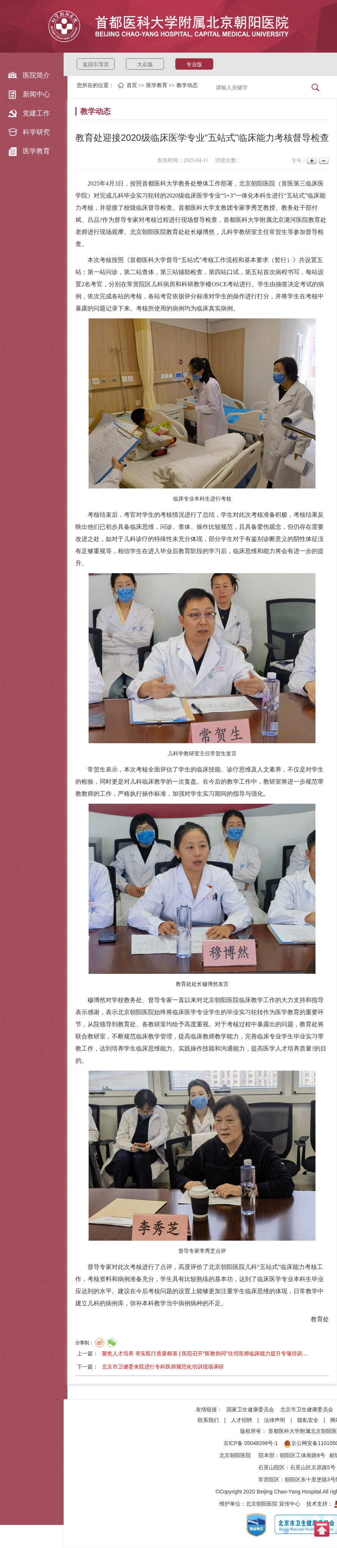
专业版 (194, 64)
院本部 (267, 1455)
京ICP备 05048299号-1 (250, 1443)
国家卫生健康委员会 (250, 1409)
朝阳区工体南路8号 (302, 1455)
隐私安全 (307, 1420)
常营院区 (268, 1479)
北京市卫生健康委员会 (306, 1409)
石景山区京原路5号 (312, 1467)
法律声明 (274, 1420)
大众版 (145, 64)
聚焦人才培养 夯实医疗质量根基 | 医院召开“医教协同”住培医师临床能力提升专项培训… (204, 1353)
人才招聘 (241, 1420)
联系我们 (208, 1420)
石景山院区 (271, 1467)
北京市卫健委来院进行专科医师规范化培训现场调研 (163, 1367)
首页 (131, 85)
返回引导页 (96, 64)
